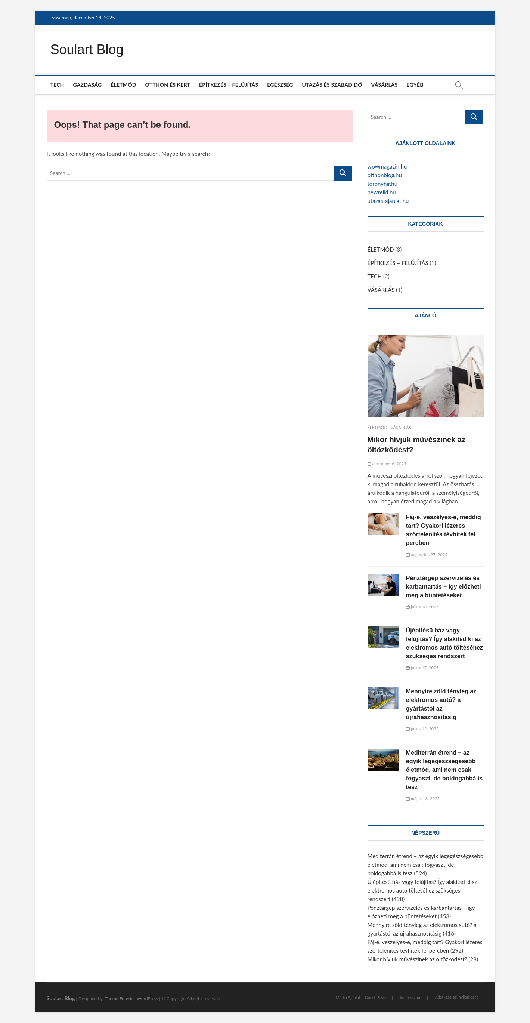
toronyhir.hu (383, 183)
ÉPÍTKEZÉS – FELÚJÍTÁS (228, 84)
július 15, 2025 (422, 728)
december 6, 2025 (387, 463)
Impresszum (410, 997)
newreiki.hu (382, 192)
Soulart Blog (87, 49)
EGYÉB (415, 84)
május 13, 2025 (423, 798)
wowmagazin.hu (387, 166)
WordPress (147, 998)
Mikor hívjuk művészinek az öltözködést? (417, 959)
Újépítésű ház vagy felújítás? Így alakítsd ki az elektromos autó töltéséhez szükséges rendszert (422, 890)
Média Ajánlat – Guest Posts (361, 997)
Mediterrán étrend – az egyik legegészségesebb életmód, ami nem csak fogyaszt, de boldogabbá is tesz (444, 769)
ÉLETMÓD (123, 84)
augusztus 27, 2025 (426, 554)
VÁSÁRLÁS (384, 84)
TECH (57, 84)
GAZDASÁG (87, 84)
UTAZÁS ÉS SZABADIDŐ (332, 84)
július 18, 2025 (422, 606)
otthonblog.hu (385, 175)
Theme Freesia (119, 998)
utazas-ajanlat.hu (388, 200)
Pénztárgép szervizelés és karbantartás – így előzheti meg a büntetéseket (443, 586)
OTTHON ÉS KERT (167, 84)
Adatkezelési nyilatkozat (456, 997)
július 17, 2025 (422, 667)
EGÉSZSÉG (280, 84)
